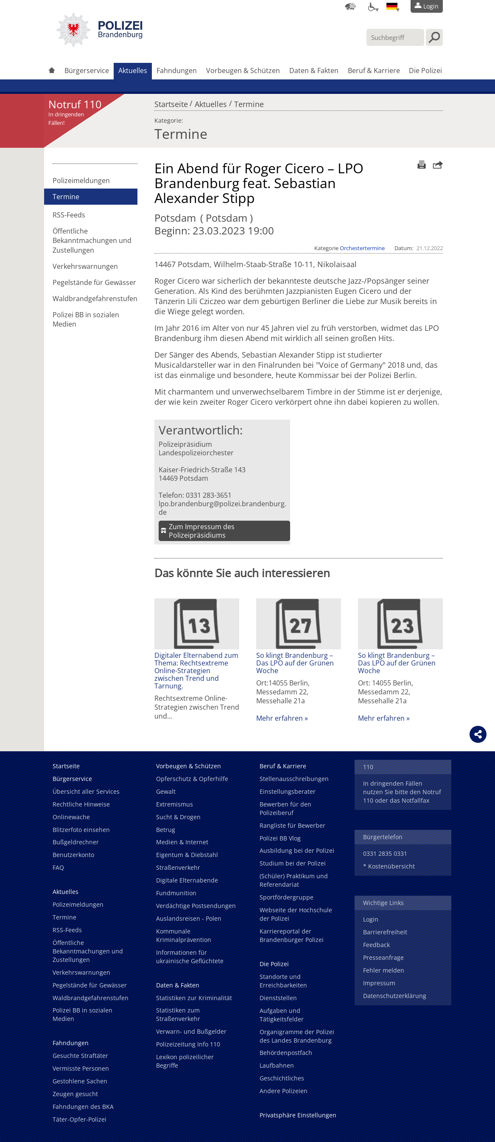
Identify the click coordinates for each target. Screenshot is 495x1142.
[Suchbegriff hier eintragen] (395, 37)
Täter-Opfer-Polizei (79, 1119)
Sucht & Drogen (178, 817)
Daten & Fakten (313, 70)
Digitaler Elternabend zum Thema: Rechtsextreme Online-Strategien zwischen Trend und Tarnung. (196, 670)
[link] (99, 44)
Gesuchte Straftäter (80, 1056)
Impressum (379, 983)
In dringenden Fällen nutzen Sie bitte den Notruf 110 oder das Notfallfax (402, 791)
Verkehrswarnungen (85, 266)
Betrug (165, 830)
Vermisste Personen (81, 1068)
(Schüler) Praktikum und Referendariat (294, 880)
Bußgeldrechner (76, 842)
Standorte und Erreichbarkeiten (283, 981)
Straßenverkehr (178, 867)
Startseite (171, 102)
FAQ (58, 867)
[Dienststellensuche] (350, 6)
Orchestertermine (362, 248)
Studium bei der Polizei (293, 863)
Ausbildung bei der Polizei (297, 850)
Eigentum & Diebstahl (187, 855)
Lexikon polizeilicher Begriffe (185, 1061)
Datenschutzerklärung (394, 996)
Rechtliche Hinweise (81, 804)
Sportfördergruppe (286, 897)
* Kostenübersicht (389, 866)
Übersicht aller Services (86, 791)
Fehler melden (383, 970)
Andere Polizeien (284, 1091)
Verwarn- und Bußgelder (191, 1031)
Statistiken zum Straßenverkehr (178, 1014)
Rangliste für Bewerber (292, 825)
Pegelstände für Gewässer (94, 282)
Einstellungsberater (288, 791)
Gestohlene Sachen (80, 1081)
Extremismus (174, 804)
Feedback (376, 945)
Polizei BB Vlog (280, 838)
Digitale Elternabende (187, 880)
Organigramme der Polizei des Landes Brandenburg (297, 1036)
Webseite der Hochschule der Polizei (296, 914)
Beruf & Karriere (374, 70)
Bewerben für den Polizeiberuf (285, 808)
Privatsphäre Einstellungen (298, 1115)
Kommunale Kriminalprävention (183, 935)
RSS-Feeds (69, 215)
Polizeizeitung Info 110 (188, 1044)
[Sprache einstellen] (392, 6)
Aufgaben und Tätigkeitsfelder (282, 1015)
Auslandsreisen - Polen (188, 918)
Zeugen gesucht (75, 1094)
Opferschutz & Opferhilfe (192, 779)
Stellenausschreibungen (294, 779)
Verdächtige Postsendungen (196, 906)
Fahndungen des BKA (83, 1107)
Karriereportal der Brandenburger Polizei (292, 935)
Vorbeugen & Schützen (243, 70)
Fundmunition (176, 893)
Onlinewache (71, 817)
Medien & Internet (182, 842)
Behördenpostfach (286, 1053)
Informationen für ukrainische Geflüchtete (190, 956)
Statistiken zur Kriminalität (194, 998)
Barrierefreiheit (385, 932)
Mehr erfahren (279, 718)
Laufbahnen (277, 1065)
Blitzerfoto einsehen (81, 830)
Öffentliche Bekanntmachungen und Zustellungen (92, 240)
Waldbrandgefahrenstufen (95, 298)
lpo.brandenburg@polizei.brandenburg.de (222, 508)
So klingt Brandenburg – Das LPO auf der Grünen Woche (295, 662)
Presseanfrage (383, 957)
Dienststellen (278, 998)
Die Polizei (425, 70)
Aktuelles (132, 70)
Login (370, 919)
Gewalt (166, 791)
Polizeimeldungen (81, 180)
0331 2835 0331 (385, 853)
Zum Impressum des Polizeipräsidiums (202, 531)
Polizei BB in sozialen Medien (86, 319)
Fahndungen (177, 70)
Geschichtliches (282, 1078)
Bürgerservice (86, 70)
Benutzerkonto (73, 855)
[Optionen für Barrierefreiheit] (371, 6)
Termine (249, 102)
